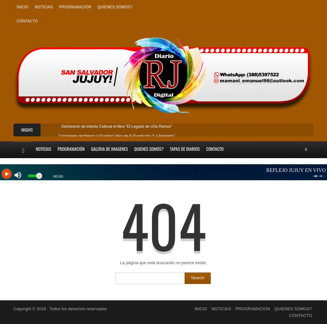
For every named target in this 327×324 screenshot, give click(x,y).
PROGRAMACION (75, 7)
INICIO (22, 7)
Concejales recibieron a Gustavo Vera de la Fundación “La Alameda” (116, 136)
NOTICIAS (44, 7)
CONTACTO (27, 21)
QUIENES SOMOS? (114, 7)
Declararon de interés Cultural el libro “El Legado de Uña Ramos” (116, 126)
